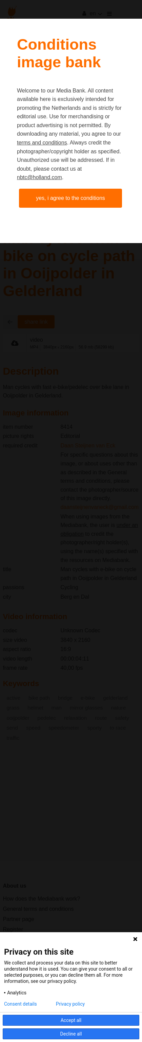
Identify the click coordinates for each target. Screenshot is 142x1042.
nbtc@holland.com (39, 177)
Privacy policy (70, 1004)
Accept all (71, 1020)
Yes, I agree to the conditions (70, 198)
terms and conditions (42, 143)
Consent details (20, 1004)
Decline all (71, 1034)
